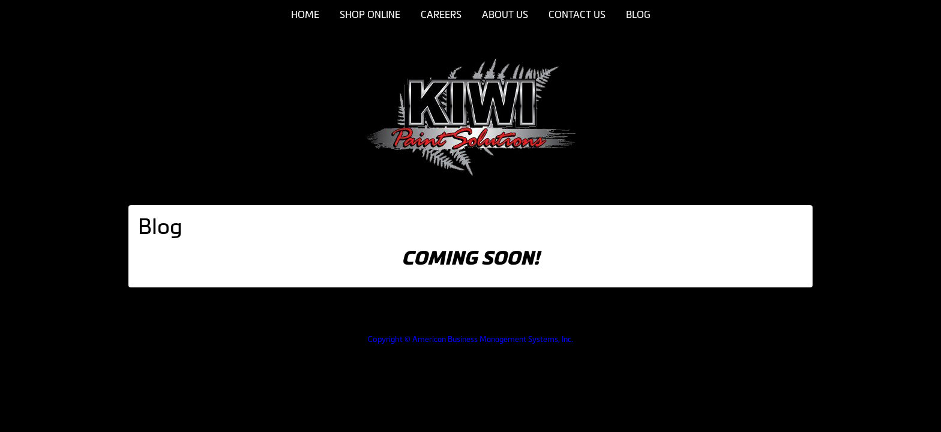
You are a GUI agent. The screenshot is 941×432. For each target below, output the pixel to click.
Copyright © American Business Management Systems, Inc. (470, 339)
